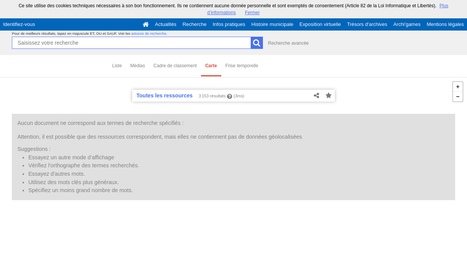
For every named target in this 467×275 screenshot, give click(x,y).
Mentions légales (445, 24)
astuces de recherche (148, 33)
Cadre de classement (175, 65)
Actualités (165, 24)
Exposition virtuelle (320, 24)
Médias (137, 65)
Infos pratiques (229, 24)
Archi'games (406, 24)
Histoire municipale (272, 24)
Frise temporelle (241, 65)
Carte (211, 65)
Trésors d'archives (367, 24)
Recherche (195, 24)
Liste (117, 65)
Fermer (252, 12)
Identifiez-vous (19, 24)
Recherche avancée (288, 43)
